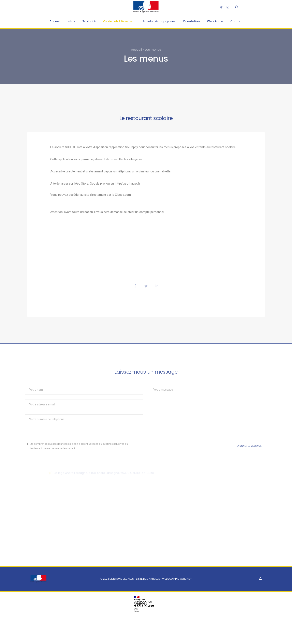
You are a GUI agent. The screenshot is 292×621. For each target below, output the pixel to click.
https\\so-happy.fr (128, 183)
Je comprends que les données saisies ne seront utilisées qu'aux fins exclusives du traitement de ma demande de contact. (79, 446)
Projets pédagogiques (159, 21)
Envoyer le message (249, 446)
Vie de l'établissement (119, 21)
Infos (71, 21)
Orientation (191, 21)
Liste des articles (148, 578)
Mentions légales (122, 578)
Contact (236, 21)
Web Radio (215, 21)
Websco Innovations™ (177, 578)
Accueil (54, 21)
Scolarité (89, 21)
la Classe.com (121, 195)
